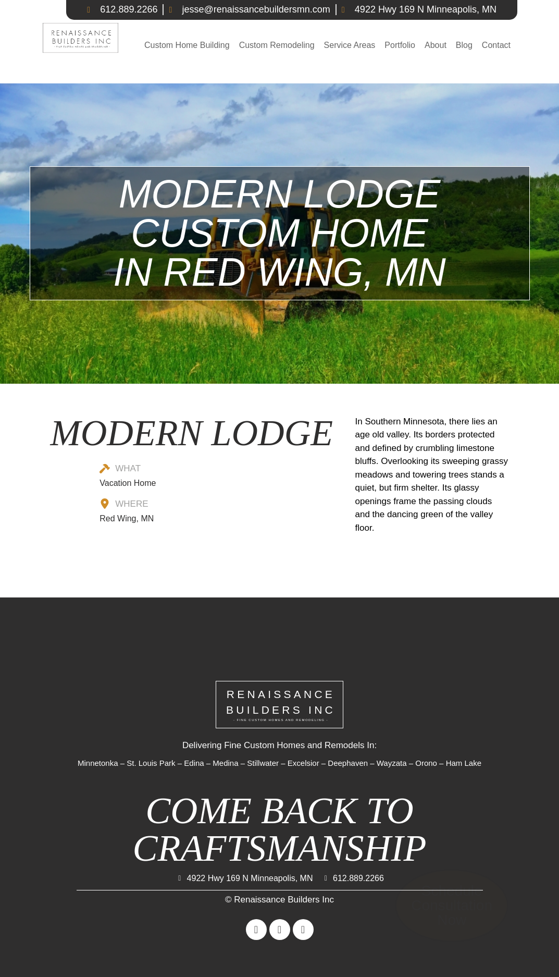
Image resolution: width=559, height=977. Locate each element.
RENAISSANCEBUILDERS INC (281, 705)
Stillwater (263, 763)
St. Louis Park (151, 763)
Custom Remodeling (277, 45)
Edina (194, 763)
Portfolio (399, 45)
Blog (464, 45)
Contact (496, 45)
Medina (225, 763)
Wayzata (392, 763)
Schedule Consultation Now (451, 905)
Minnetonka (98, 763)
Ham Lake (463, 763)
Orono (426, 763)
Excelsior (303, 763)
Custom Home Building (187, 45)
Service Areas (350, 45)
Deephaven (348, 763)
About (435, 45)
